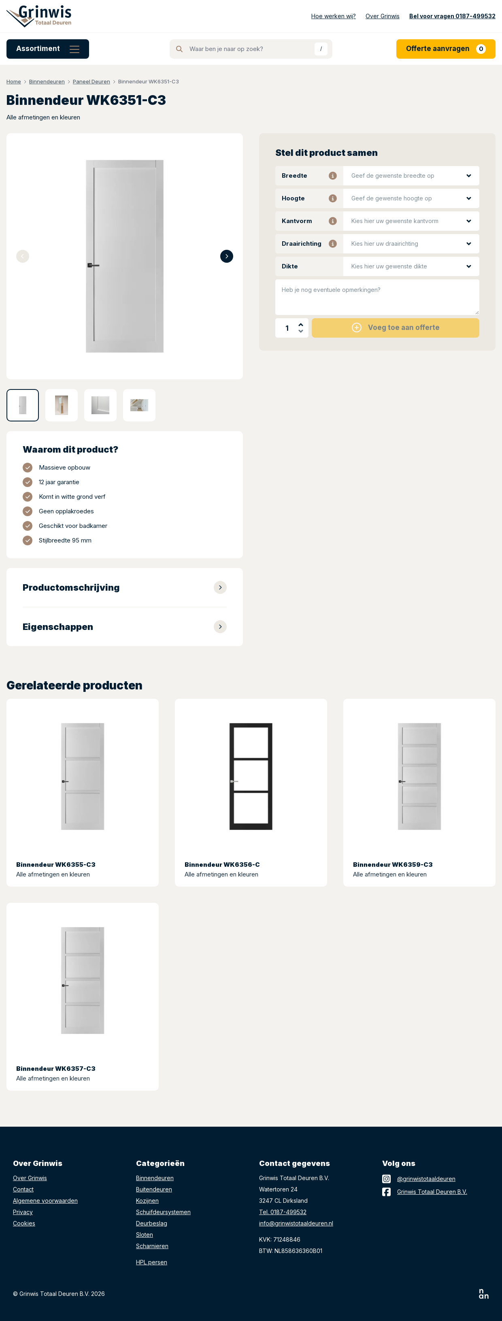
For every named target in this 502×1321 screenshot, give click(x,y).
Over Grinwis (30, 1177)
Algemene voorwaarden (45, 1200)
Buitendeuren (154, 1189)
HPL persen (151, 1262)
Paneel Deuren (91, 81)
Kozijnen (147, 1200)
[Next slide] (226, 256)
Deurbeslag (151, 1223)
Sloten (144, 1234)
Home (13, 81)
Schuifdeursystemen (163, 1211)
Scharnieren (152, 1245)
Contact (23, 1189)
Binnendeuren (47, 81)
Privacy (23, 1211)
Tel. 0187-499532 (282, 1211)
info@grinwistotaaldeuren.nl (296, 1223)
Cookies (24, 1223)
